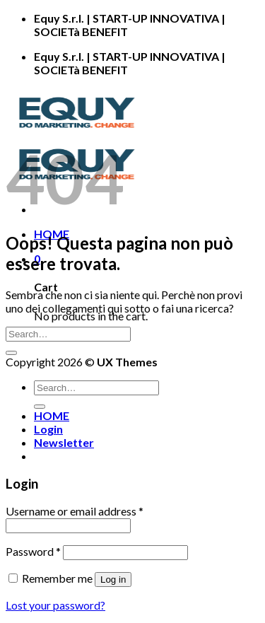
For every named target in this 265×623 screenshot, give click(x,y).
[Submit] (11, 353)
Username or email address (74, 511)
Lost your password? (55, 605)
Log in (113, 579)
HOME (51, 415)
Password (33, 551)
